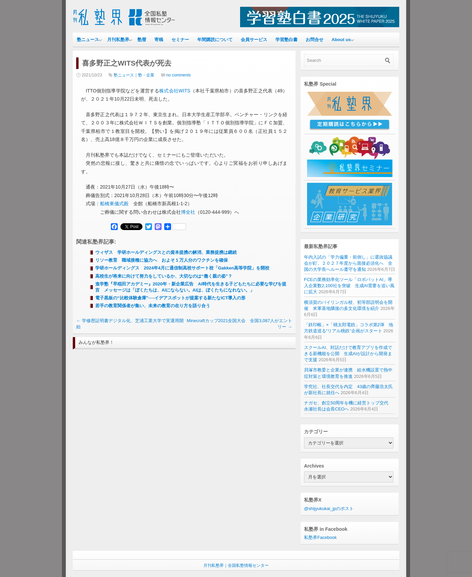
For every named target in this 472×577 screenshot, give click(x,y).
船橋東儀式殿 (114, 203)
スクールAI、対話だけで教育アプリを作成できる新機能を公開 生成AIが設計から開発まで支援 (348, 353)
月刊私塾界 (118, 39)
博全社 (188, 212)
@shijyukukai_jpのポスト (329, 508)
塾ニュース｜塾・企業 (134, 75)
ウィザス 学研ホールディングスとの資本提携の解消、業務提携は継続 (166, 252)
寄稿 (158, 39)
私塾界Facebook (320, 537)
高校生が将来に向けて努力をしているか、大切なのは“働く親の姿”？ (163, 276)
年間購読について (215, 39)
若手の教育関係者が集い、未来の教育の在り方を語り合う (152, 305)
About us (341, 39)
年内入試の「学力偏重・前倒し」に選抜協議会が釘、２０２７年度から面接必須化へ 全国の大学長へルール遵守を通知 (348, 263)
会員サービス (254, 39)
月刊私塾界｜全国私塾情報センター (236, 565)
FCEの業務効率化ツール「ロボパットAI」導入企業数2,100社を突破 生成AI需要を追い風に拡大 (349, 285)
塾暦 (141, 39)
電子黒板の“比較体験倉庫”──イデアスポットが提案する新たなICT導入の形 (170, 297)
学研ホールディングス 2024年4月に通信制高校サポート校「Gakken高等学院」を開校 (182, 267)
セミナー (180, 39)
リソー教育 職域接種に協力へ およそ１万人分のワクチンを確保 (161, 260)
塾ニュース (88, 39)
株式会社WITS (174, 90)
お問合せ (314, 39)
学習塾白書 (286, 39)
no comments (178, 75)
